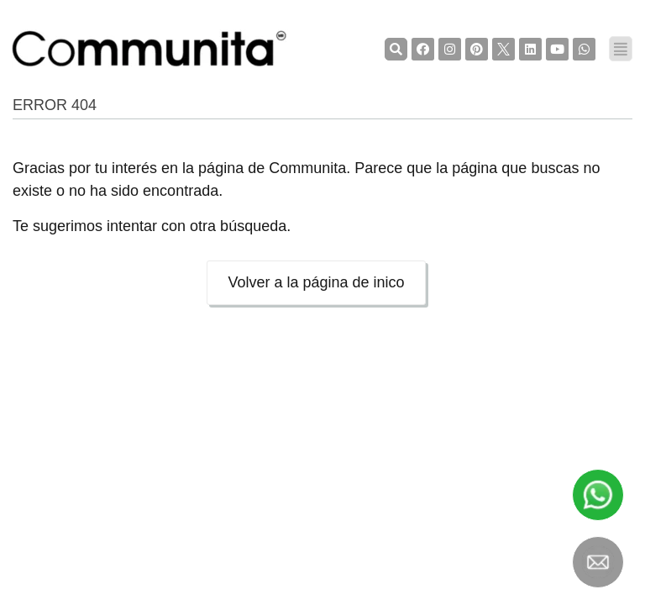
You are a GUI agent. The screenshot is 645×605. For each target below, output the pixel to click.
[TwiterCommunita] (503, 49)
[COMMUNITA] (149, 48)
